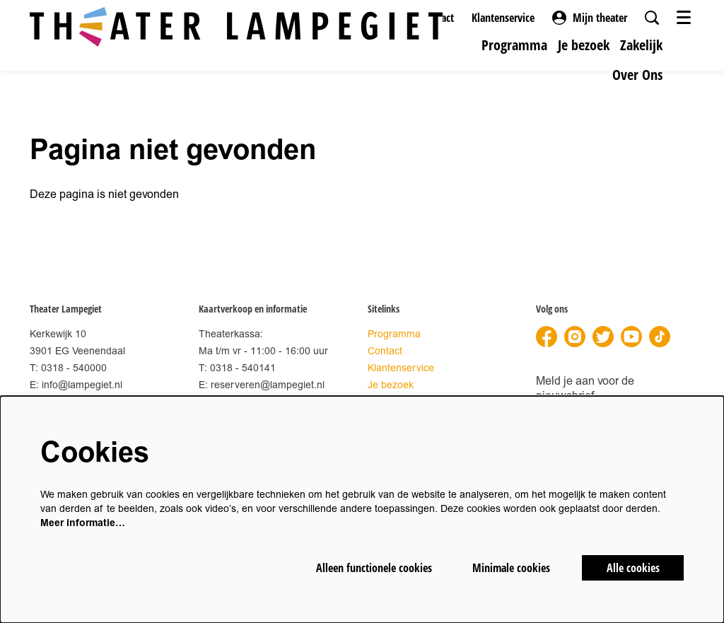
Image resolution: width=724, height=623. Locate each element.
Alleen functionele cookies (374, 568)
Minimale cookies (511, 568)
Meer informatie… (82, 523)
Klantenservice (503, 17)
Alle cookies (633, 568)
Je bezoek (391, 385)
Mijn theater (589, 17)
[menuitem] (514, 44)
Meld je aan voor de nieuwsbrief (585, 388)
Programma (394, 334)
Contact (385, 351)
